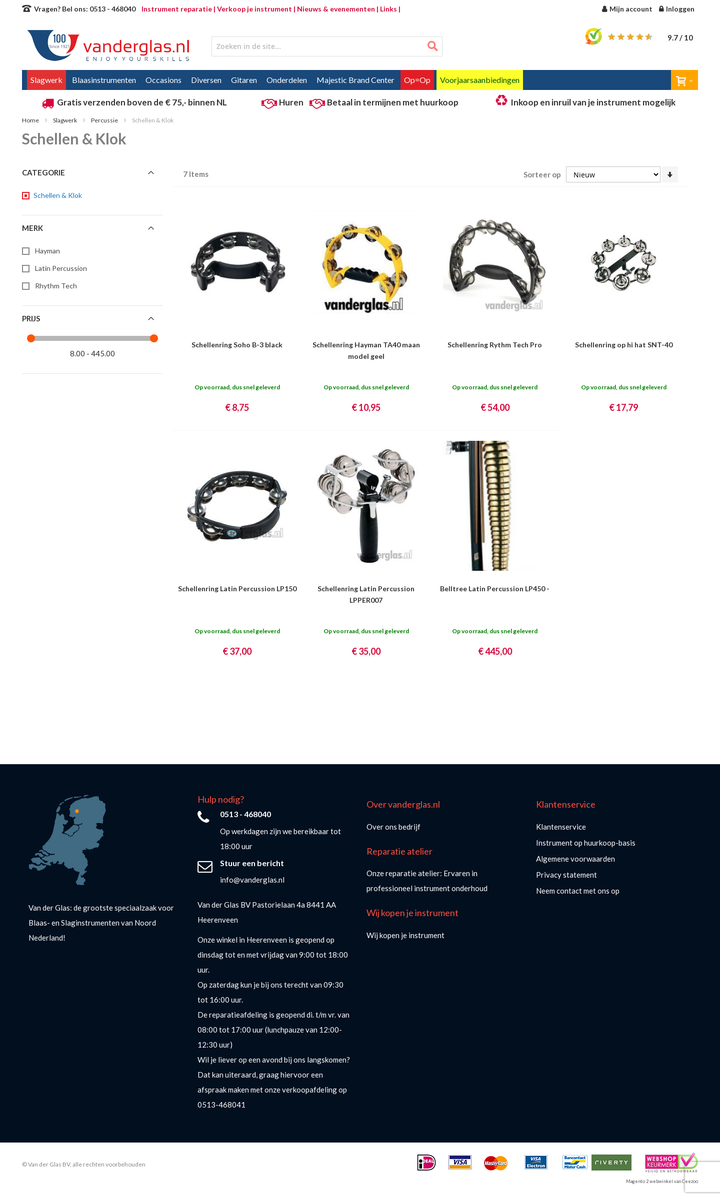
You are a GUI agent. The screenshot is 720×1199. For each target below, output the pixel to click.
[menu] (360, 80)
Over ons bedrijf (393, 826)
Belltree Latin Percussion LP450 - (495, 588)
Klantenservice (561, 826)
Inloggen (680, 8)
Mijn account (631, 8)
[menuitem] (46, 80)
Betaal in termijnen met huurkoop (392, 102)
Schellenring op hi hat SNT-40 (623, 344)
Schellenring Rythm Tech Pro (495, 344)
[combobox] (327, 46)
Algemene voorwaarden (575, 858)
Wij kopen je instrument (405, 935)
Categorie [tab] (43, 172)
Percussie (105, 120)
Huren (291, 102)
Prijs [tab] (31, 318)
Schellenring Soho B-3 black (237, 344)
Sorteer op (542, 174)
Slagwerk (65, 120)
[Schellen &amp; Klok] (57, 195)
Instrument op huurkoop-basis (586, 842)
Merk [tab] (32, 227)
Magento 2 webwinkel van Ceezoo (662, 1181)
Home (31, 120)
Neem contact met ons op (578, 890)
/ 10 (680, 37)
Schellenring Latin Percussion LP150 (237, 588)
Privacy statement (566, 874)
